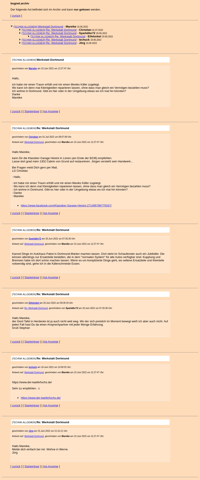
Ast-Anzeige (50, 111)
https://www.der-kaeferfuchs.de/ (41, 397)
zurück (16, 15)
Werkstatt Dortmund (38, 26)
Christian (33, 137)
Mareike (33, 68)
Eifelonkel (34, 303)
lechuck (33, 367)
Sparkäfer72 (35, 238)
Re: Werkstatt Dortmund (49, 29)
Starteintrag (32, 111)
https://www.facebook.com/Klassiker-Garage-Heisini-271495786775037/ (66, 205)
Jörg (31, 431)
